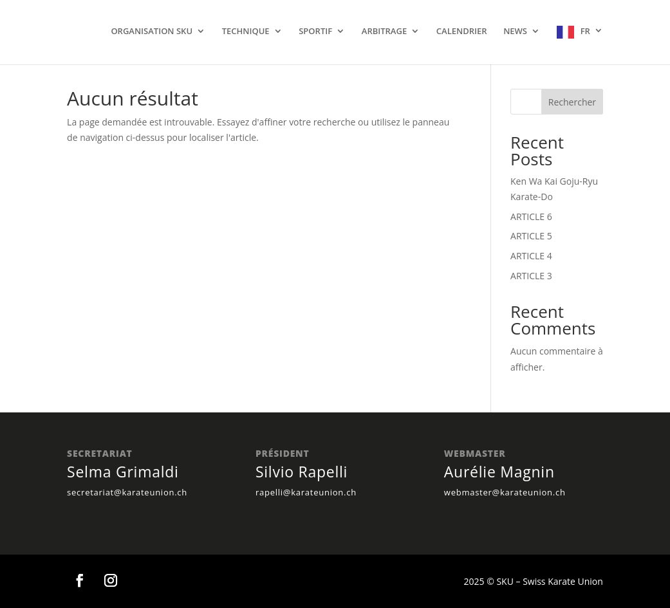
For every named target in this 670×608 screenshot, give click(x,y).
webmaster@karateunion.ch (505, 492)
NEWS (515, 31)
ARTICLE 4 (531, 256)
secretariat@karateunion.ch (127, 492)
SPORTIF (315, 31)
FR (585, 31)
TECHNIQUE (246, 31)
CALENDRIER (461, 31)
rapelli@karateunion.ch (306, 492)
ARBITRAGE (384, 31)
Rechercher (572, 102)
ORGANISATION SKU (151, 31)
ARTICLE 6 (531, 216)
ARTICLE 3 (531, 276)
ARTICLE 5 (531, 236)
